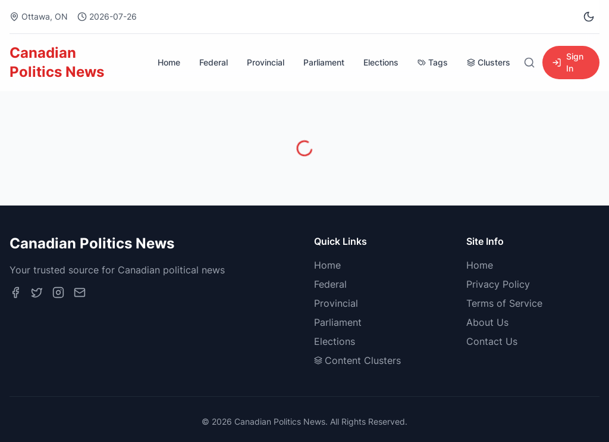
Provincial (265, 62)
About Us (487, 322)
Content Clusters (357, 360)
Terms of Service (504, 303)
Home (169, 62)
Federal (213, 62)
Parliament (323, 62)
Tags (432, 62)
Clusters (488, 62)
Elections (380, 62)
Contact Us (491, 341)
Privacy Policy (498, 284)
